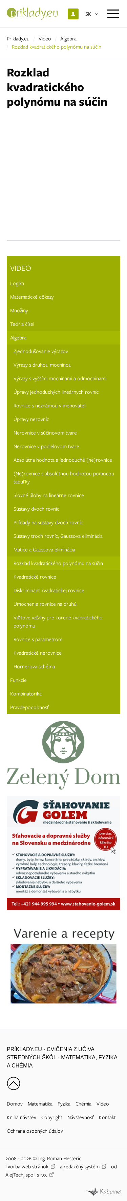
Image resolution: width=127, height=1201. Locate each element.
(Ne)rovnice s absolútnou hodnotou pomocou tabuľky (64, 477)
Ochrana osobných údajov (35, 1131)
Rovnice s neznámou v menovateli (50, 405)
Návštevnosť (80, 1117)
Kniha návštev (21, 1117)
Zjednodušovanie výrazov (41, 351)
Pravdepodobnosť (29, 707)
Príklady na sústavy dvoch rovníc (48, 522)
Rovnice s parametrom (38, 639)
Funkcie (18, 680)
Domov (15, 1104)
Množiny (19, 310)
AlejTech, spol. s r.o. (26, 1175)
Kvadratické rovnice (35, 577)
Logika (17, 283)
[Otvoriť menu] (113, 13)
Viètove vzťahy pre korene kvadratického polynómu (58, 622)
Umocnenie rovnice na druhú (45, 604)
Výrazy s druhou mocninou (42, 365)
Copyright (51, 1117)
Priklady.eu (18, 38)
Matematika (40, 1104)
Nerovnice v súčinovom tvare (45, 433)
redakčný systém (82, 1166)
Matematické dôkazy (32, 297)
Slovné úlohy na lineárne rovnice (49, 495)
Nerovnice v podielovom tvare (46, 446)
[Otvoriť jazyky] (92, 14)
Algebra (68, 38)
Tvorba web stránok (26, 1166)
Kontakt (107, 1117)
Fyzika (64, 1104)
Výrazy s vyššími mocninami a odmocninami (60, 378)
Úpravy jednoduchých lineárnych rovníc (56, 392)
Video (45, 38)
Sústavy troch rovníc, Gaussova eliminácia (58, 536)
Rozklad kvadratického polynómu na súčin (58, 563)
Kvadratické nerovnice (38, 653)
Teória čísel (22, 324)
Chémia (83, 1104)
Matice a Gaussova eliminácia (44, 549)
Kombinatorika (26, 693)
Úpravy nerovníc (31, 419)
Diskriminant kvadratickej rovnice (49, 590)
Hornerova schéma (34, 666)
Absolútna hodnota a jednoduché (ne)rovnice (63, 460)
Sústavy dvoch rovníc (36, 509)
